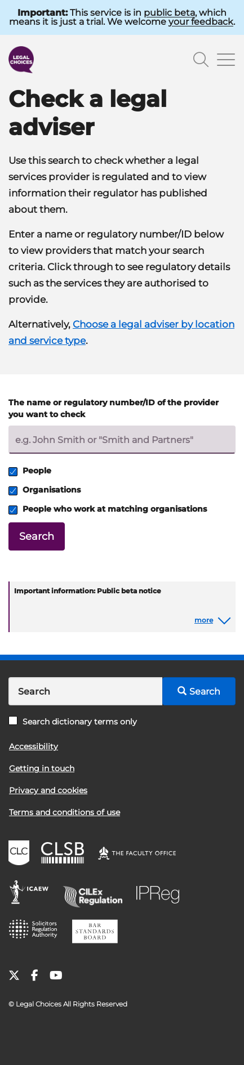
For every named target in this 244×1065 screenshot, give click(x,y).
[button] (212, 620)
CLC (20, 854)
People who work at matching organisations (107, 509)
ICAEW (32, 894)
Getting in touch (41, 768)
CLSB (65, 854)
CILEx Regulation (96, 894)
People (29, 471)
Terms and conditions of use (64, 812)
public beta (169, 12)
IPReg (160, 894)
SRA (36, 933)
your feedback (200, 21)
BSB (98, 933)
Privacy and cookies (48, 790)
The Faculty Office (142, 854)
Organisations (44, 490)
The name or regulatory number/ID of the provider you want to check (113, 408)
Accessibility (33, 746)
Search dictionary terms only (72, 722)
